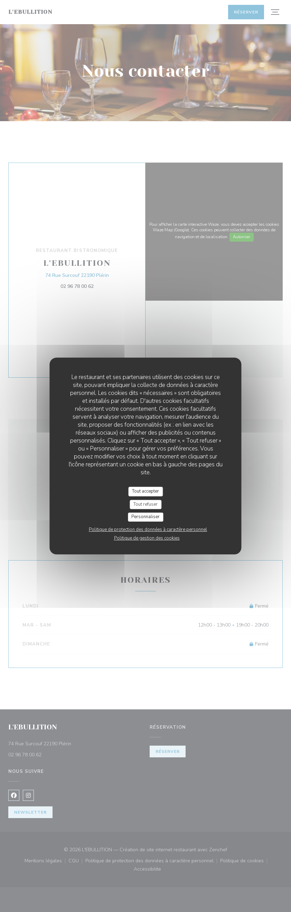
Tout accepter (145, 491)
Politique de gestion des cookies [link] (147, 538)
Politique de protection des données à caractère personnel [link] (148, 529)
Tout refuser (145, 504)
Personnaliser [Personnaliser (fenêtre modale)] (145, 517)
